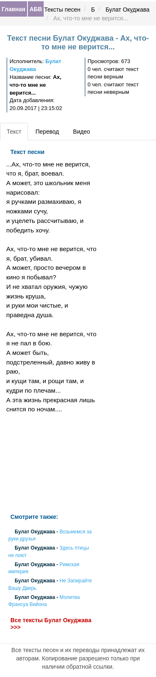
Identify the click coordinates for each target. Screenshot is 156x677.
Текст (14, 131)
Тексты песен (62, 9)
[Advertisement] (52, 463)
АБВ (36, 9)
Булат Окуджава (128, 9)
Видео (81, 131)
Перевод (47, 131)
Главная (13, 9)
